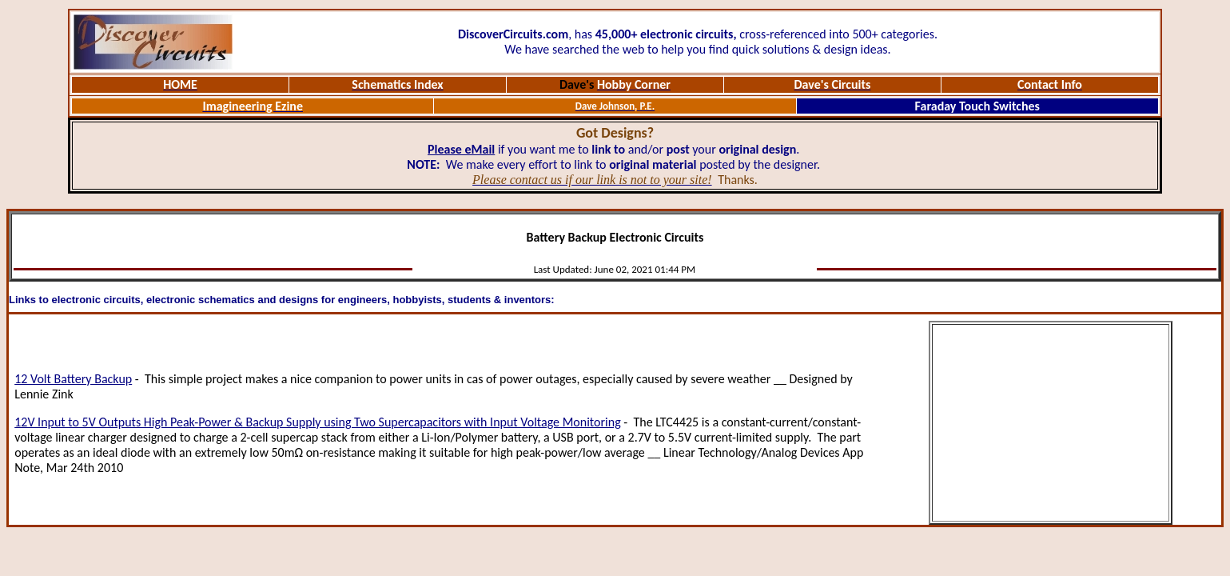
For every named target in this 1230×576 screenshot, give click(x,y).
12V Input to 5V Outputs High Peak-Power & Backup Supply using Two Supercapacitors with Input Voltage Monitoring (317, 422)
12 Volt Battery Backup (73, 378)
